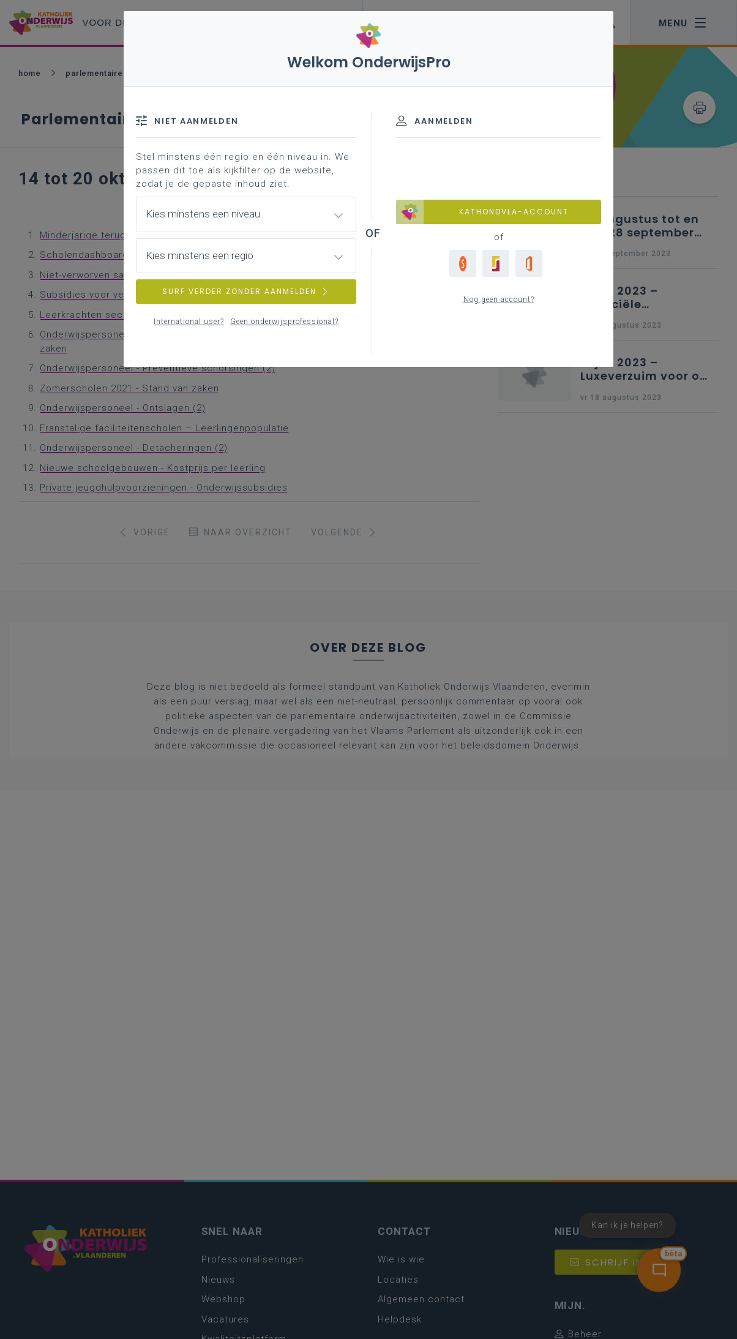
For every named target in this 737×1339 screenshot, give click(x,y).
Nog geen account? (498, 299)
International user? (189, 321)
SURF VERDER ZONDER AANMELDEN (246, 291)
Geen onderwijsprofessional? (284, 321)
